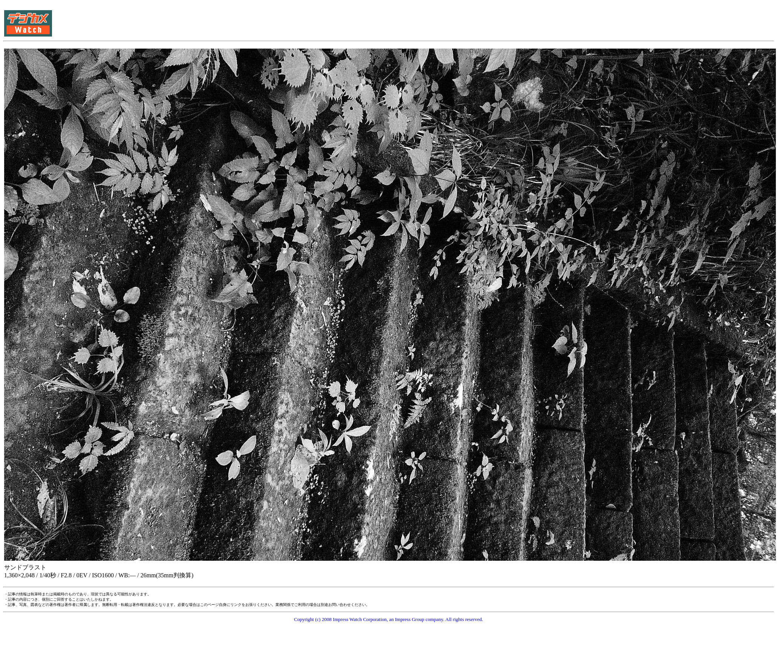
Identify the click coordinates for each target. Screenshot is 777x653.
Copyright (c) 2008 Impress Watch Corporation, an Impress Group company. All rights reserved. (388, 619)
